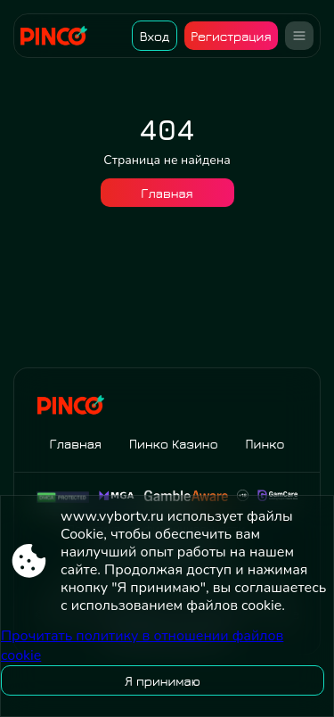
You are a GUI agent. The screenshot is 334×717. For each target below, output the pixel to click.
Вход (154, 36)
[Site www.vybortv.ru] (60, 36)
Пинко (265, 443)
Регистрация (231, 36)
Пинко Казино (173, 443)
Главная (166, 193)
